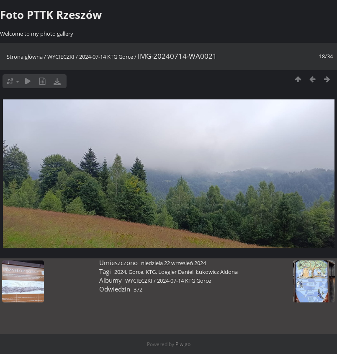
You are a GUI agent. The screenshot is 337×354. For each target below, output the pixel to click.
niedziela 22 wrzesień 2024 (173, 263)
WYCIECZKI (61, 56)
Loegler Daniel (175, 272)
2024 (120, 272)
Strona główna (25, 56)
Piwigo (182, 344)
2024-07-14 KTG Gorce (106, 56)
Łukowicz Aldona (217, 272)
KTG (151, 272)
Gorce (136, 272)
